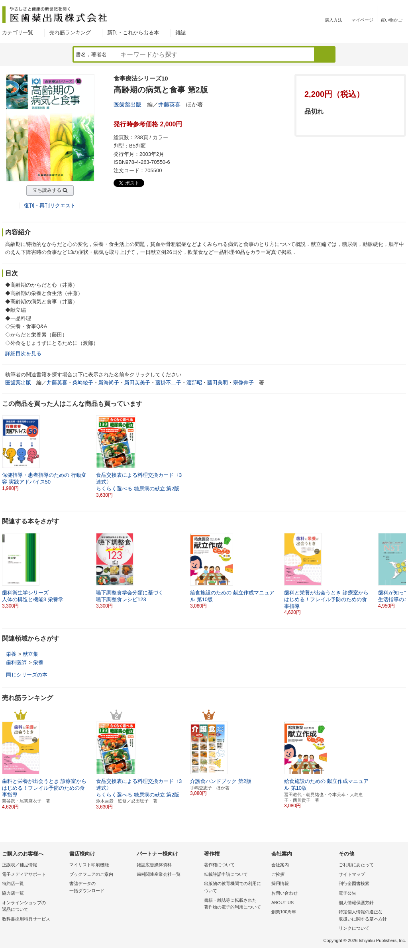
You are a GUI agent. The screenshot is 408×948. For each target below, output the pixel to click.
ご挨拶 (277, 874)
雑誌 (180, 32)
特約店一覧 (13, 883)
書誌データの (101, 887)
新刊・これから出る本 (133, 32)
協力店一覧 (13, 893)
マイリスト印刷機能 (89, 864)
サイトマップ (352, 874)
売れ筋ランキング (70, 32)
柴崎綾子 (83, 382)
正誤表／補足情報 (19, 864)
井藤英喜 (169, 104)
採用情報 (280, 883)
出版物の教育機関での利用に (235, 887)
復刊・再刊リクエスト (50, 205)
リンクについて (354, 928)
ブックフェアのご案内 (91, 874)
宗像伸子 (243, 382)
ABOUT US (282, 902)
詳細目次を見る (23, 353)
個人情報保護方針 (356, 902)
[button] (400, 571)
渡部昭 (194, 382)
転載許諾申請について (226, 874)
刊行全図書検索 (354, 883)
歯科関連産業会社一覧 (158, 874)
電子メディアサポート (24, 874)
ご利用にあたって (356, 864)
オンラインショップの (33, 906)
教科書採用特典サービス (26, 919)
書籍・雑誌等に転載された (235, 904)
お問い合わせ (284, 893)
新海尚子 (108, 382)
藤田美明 (217, 382)
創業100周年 (283, 911)
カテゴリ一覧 (17, 32)
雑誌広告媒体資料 (154, 864)
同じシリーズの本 (26, 675)
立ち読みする (47, 190)
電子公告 (347, 893)
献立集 (30, 654)
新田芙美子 (137, 382)
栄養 (11, 654)
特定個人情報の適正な (370, 915)
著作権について (219, 864)
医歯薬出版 (127, 104)
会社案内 (280, 864)
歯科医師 (16, 662)
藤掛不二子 (168, 382)
